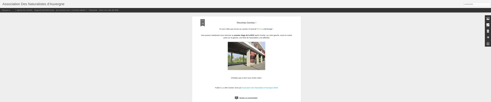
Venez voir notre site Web (108, 10)
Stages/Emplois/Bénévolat (44, 10)
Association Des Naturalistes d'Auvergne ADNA (260, 15)
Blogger (267, 100)
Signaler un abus (275, 100)
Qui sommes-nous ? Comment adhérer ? (71, 10)
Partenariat (93, 10)
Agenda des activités (24, 10)
